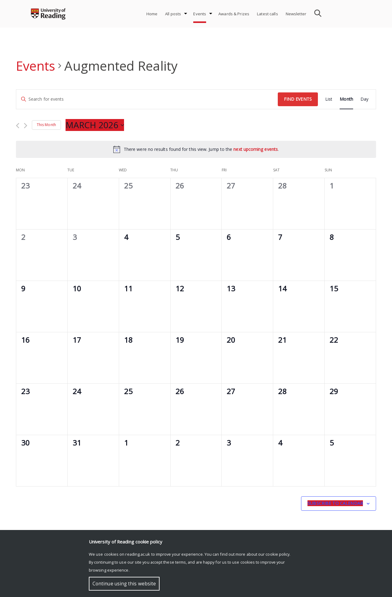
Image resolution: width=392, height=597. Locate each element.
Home (152, 14)
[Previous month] (17, 126)
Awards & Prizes (233, 14)
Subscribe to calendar (335, 503)
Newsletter (296, 14)
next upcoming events (255, 149)
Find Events (298, 99)
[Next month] (25, 126)
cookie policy (277, 554)
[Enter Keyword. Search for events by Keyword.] (147, 99)
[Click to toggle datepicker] (95, 125)
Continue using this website (124, 583)
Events (199, 14)
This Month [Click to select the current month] (46, 124)
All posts (173, 14)
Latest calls (267, 14)
